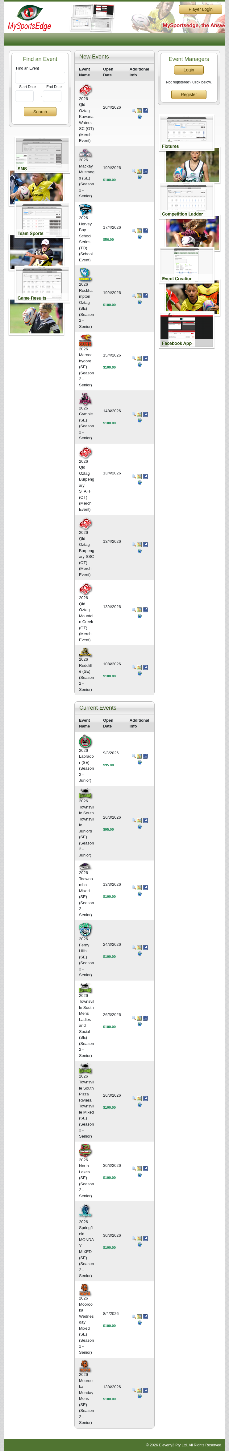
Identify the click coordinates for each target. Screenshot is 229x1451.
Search (40, 111)
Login (189, 69)
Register (189, 94)
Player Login (201, 9)
